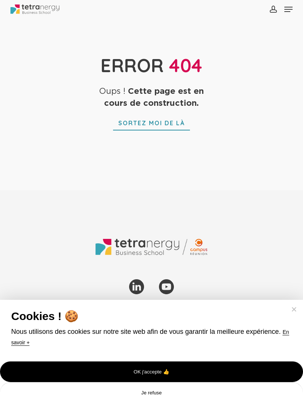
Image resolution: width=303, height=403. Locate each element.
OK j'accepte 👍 (151, 372)
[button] (288, 9)
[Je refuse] (293, 309)
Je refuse (151, 393)
